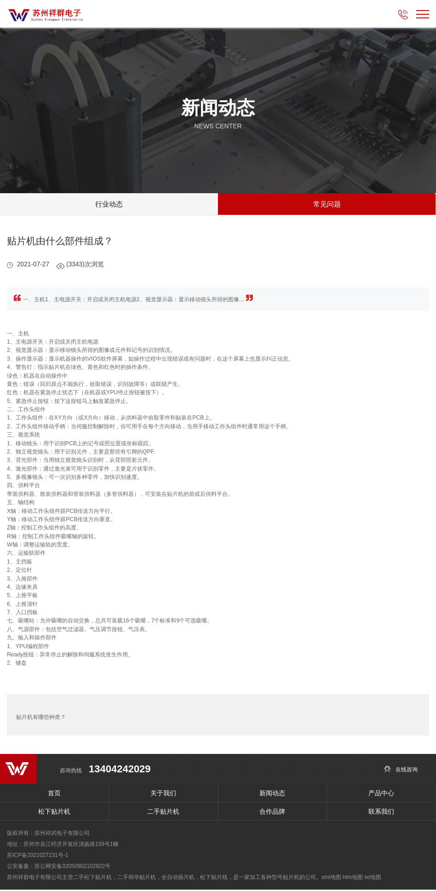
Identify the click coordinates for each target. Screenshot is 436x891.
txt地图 (372, 878)
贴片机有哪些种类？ (41, 716)
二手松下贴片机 (92, 878)
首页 (54, 794)
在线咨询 (401, 770)
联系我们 (381, 812)
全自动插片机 (178, 878)
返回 (218, 716)
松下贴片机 (54, 812)
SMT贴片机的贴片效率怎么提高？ (378, 716)
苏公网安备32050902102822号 (72, 867)
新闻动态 (272, 794)
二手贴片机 (163, 812)
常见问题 (327, 204)
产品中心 (381, 794)
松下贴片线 (214, 878)
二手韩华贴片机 (136, 878)
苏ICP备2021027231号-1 (37, 856)
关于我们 (163, 794)
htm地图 (353, 878)
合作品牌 (272, 812)
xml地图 (331, 878)
